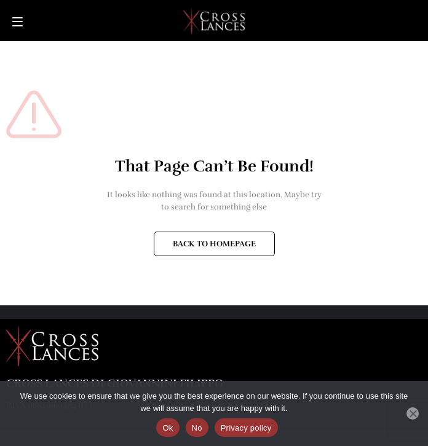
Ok (167, 427)
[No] (412, 413)
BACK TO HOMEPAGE (214, 244)
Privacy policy (246, 427)
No (197, 427)
